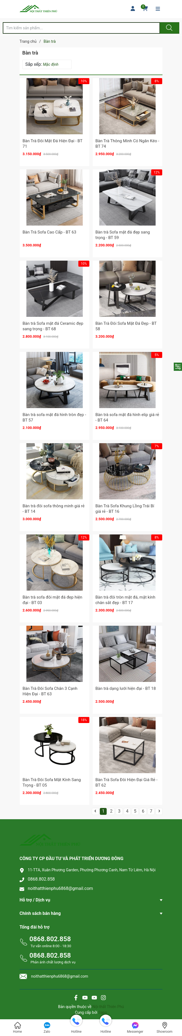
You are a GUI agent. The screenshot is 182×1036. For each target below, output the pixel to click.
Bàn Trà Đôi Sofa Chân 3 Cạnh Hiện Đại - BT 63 (50, 691)
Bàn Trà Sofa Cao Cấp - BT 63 (49, 232)
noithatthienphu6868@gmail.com (60, 888)
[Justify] (168, 27)
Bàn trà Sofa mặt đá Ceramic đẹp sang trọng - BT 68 (53, 326)
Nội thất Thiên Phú (108, 1006)
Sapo (102, 1012)
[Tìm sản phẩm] (81, 27)
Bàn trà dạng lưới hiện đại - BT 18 (125, 688)
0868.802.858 (41, 879)
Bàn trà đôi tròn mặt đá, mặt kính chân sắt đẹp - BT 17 (125, 600)
